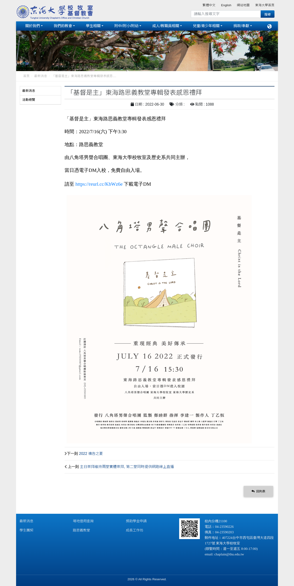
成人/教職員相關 (165, 26)
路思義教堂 (81, 530)
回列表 (258, 491)
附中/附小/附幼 (126, 26)
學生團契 (26, 530)
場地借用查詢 (83, 521)
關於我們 (32, 26)
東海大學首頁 (264, 5)
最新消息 (40, 76)
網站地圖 (243, 5)
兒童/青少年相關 (206, 26)
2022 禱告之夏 (91, 454)
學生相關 (93, 26)
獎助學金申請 (136, 521)
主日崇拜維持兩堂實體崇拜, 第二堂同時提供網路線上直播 (127, 467)
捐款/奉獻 (241, 26)
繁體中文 (209, 5)
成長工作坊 (134, 530)
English (226, 5)
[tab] (40, 90)
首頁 (26, 76)
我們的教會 (63, 26)
